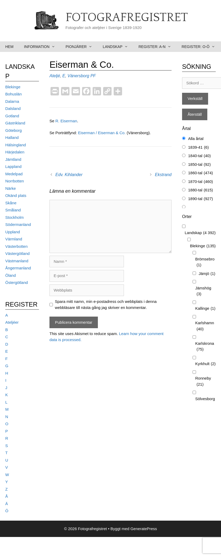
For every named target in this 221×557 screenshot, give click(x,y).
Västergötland (17, 253)
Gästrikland (15, 123)
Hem (9, 47)
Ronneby (203, 381)
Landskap (118, 46)
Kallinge (205, 309)
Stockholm (14, 217)
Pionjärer (81, 46)
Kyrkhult (205, 364)
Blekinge (13, 87)
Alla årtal (195, 138)
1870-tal (200, 182)
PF (93, 76)
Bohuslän (13, 94)
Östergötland (16, 282)
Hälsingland (15, 145)
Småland (13, 210)
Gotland (12, 116)
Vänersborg (78, 76)
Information (42, 46)
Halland (12, 137)
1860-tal (200, 173)
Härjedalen (14, 152)
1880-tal (200, 190)
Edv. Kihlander (69, 174)
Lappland (13, 166)
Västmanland (16, 261)
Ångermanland (18, 268)
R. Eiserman (66, 121)
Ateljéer (12, 322)
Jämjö (207, 274)
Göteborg (13, 130)
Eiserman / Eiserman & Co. (102, 132)
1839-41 (198, 147)
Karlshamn (204, 326)
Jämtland (13, 159)
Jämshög (203, 291)
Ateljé (54, 76)
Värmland (13, 239)
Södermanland (18, 224)
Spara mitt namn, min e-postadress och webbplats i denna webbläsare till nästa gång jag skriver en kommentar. (106, 304)
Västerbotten (16, 246)
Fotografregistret (127, 17)
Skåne (11, 203)
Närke (10, 188)
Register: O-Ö (201, 46)
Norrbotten (14, 181)
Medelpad (14, 174)
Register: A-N (157, 46)
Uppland (12, 232)
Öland (10, 275)
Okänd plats (15, 195)
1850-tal (199, 165)
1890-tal (200, 199)
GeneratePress (143, 528)
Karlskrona (204, 346)
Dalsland (13, 108)
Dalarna (12, 101)
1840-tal (199, 156)
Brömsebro (204, 262)
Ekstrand (163, 174)
